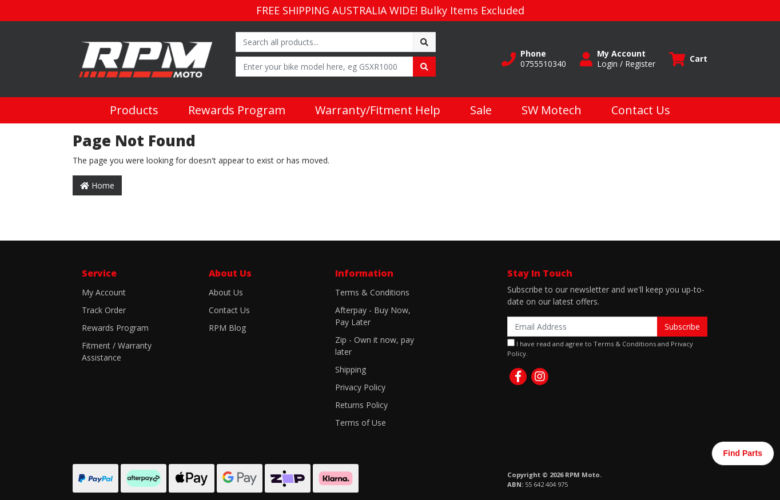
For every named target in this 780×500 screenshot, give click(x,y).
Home (97, 185)
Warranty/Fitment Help (377, 110)
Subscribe (682, 326)
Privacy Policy (360, 387)
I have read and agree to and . (600, 348)
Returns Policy (361, 404)
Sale (481, 110)
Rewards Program (236, 110)
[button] (534, 59)
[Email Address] (582, 327)
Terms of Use (360, 422)
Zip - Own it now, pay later (374, 345)
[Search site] (424, 42)
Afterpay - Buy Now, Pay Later (373, 316)
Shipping (350, 369)
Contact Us (640, 110)
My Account (104, 292)
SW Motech (552, 110)
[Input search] (324, 42)
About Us (226, 292)
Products (134, 110)
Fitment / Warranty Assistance (117, 351)
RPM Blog (227, 327)
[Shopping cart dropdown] (688, 59)
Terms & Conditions (372, 292)
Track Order (104, 310)
